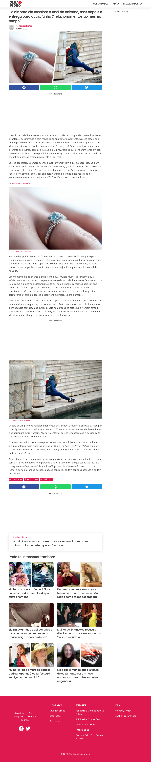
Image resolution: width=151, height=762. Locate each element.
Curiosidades (100, 3)
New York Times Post (21, 183)
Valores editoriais (85, 724)
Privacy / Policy (123, 710)
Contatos (55, 716)
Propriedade (82, 729)
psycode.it (55, 721)
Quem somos (57, 710)
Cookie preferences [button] (125, 716)
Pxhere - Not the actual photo (20, 420)
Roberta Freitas (25, 26)
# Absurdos (31, 479)
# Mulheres (15, 479)
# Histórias (46, 479)
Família (115, 3)
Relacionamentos (132, 3)
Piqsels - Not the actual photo (20, 251)
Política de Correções (88, 719)
